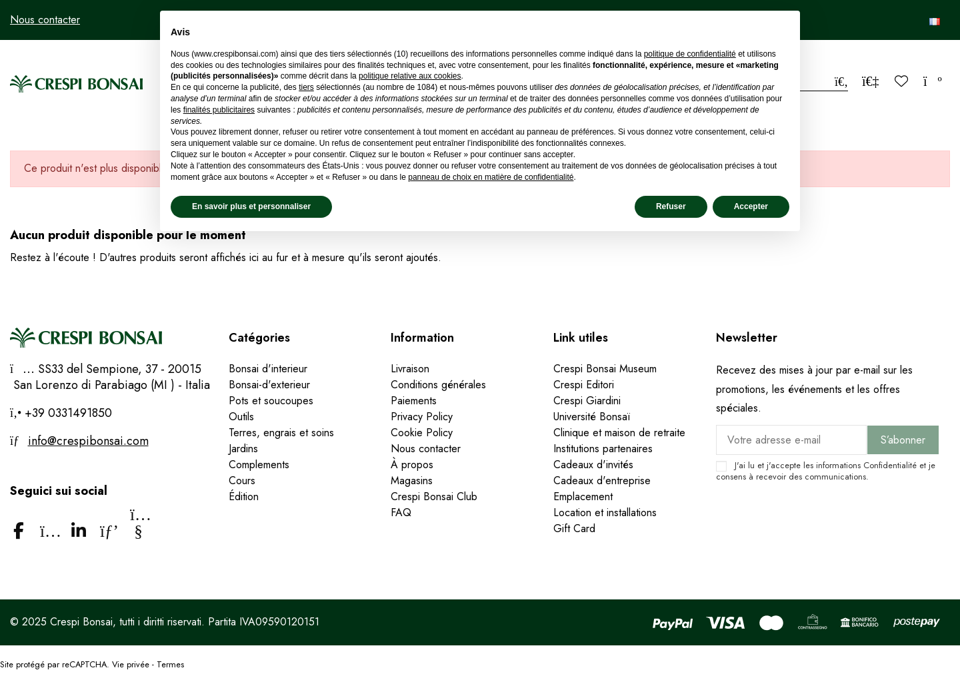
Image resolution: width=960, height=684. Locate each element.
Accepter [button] (751, 206)
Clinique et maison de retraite (619, 432)
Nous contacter (45, 19)
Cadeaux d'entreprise (602, 480)
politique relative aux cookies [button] (410, 76)
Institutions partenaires (603, 448)
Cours (242, 480)
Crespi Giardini (587, 400)
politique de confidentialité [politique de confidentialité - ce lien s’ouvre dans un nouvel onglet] (690, 54)
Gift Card (574, 528)
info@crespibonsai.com (88, 441)
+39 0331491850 (66, 413)
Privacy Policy (422, 416)
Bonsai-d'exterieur (269, 384)
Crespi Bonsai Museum (605, 368)
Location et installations (605, 512)
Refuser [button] (671, 206)
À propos (412, 464)
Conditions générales (438, 384)
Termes (170, 664)
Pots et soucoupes (271, 400)
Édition (244, 496)
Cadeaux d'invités (593, 464)
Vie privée (130, 664)
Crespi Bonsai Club (434, 496)
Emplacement (583, 496)
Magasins (412, 480)
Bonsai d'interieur (268, 368)
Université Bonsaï (591, 416)
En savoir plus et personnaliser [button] (251, 206)
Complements (259, 464)
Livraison (410, 368)
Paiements (414, 400)
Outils (241, 416)
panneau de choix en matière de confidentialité (490, 177)
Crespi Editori (583, 384)
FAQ (401, 512)
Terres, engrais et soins (281, 432)
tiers (306, 87)
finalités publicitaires (219, 110)
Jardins (243, 448)
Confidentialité (890, 465)
